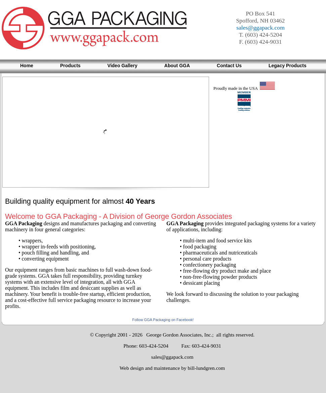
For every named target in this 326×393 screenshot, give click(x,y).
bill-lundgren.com (206, 368)
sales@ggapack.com (260, 27)
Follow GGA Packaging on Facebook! (163, 320)
